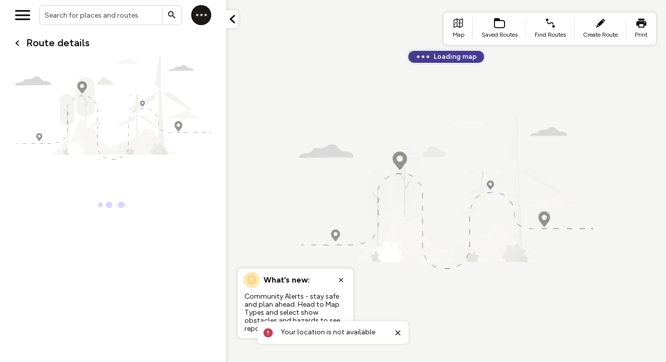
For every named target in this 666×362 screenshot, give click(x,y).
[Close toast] (397, 332)
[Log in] (201, 15)
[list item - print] (641, 29)
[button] (232, 19)
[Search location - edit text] (110, 15)
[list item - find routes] (550, 29)
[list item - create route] (600, 29)
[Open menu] (23, 15)
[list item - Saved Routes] (499, 29)
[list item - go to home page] (458, 29)
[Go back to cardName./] (17, 43)
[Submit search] (172, 15)
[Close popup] (341, 280)
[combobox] (110, 15)
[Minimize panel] (232, 19)
